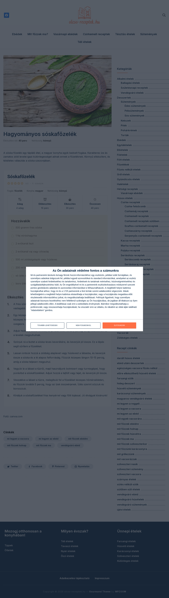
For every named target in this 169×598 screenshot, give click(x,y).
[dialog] (84, 299)
